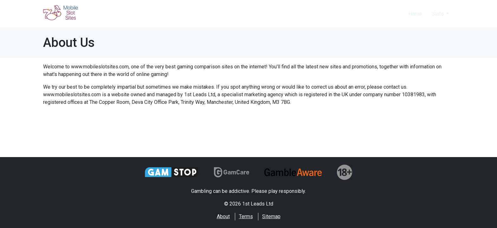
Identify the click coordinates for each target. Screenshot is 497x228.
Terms (246, 216)
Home (415, 14)
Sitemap (271, 216)
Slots (438, 14)
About (223, 216)
